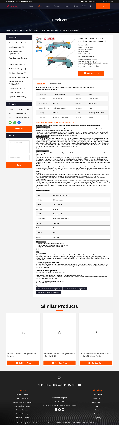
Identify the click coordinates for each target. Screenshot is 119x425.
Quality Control (96, 402)
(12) (18, 77)
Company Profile (97, 394)
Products (39, 6)
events (76, 6)
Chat (103, 6)
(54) (17, 69)
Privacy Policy (97, 418)
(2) (16, 92)
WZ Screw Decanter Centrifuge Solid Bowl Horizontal (21, 355)
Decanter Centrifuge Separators (29, 30)
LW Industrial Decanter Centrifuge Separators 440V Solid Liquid (59, 355)
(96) (16, 47)
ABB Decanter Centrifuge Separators (48, 292)
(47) (17, 64)
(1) (18, 97)
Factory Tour (97, 398)
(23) (16, 83)
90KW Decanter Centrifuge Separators (48, 289)
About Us (57, 6)
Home (31, 6)
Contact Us (66, 6)
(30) (17, 88)
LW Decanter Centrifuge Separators (74, 289)
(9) (17, 73)
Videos (48, 6)
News (96, 406)
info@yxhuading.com (88, 1)
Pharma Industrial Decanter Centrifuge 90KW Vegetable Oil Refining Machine (95, 355)
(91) (15, 53)
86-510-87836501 (106, 1)
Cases (97, 410)
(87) (17, 43)
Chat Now (19, 129)
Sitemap (96, 414)
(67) (18, 59)
